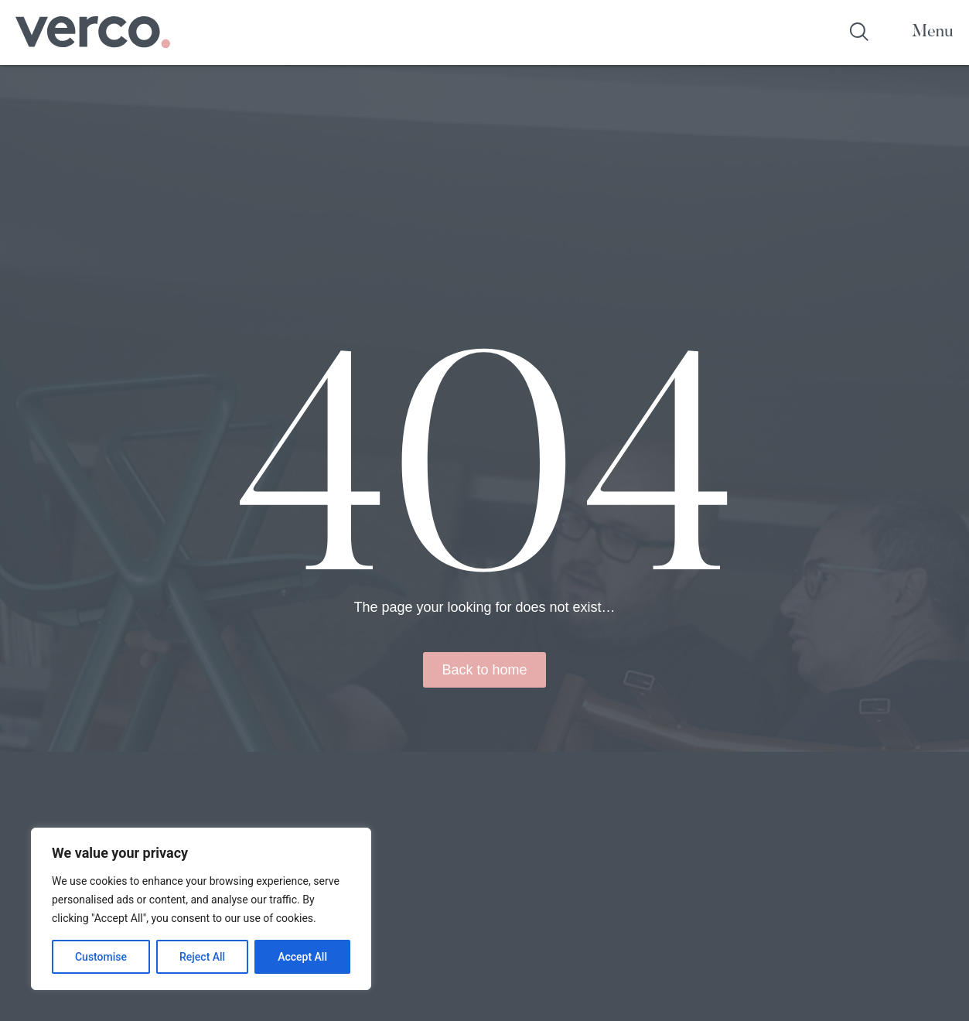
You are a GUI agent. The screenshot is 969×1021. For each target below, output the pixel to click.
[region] (201, 909)
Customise (101, 957)
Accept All (302, 957)
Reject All (202, 957)
